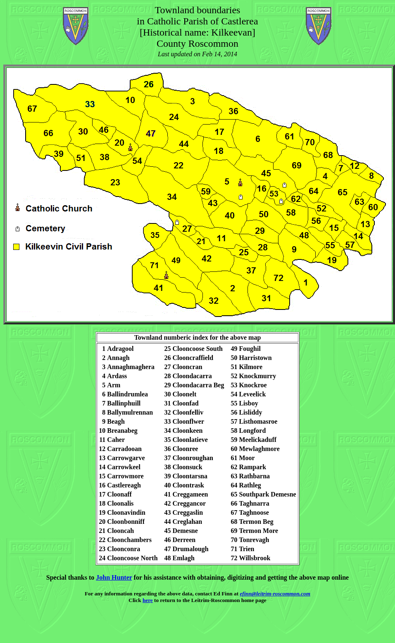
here (148, 600)
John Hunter (114, 577)
